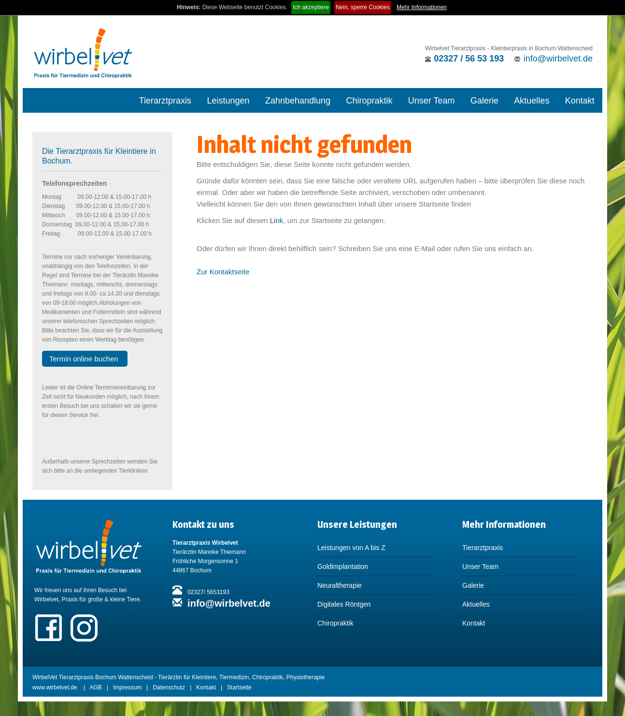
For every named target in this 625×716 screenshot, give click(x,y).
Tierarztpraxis (165, 100)
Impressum (127, 687)
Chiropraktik (369, 100)
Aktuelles (531, 100)
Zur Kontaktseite (223, 272)
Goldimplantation (342, 566)
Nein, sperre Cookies (363, 7)
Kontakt (580, 100)
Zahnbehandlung (297, 100)
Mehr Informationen (422, 7)
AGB (96, 687)
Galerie (484, 100)
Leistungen (228, 100)
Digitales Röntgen (344, 604)
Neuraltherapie (339, 585)
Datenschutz (169, 687)
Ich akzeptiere (311, 7)
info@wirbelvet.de (558, 58)
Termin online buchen (84, 359)
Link (277, 220)
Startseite (239, 687)
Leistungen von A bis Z (351, 548)
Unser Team (431, 100)
